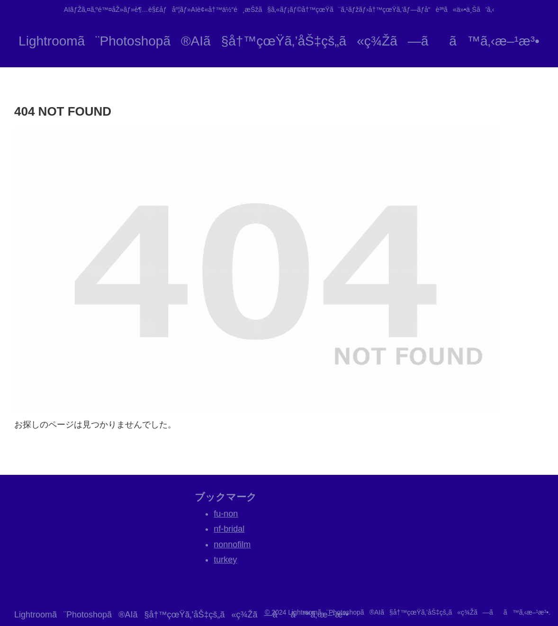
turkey (225, 559)
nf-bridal (229, 529)
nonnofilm (232, 544)
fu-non (226, 513)
